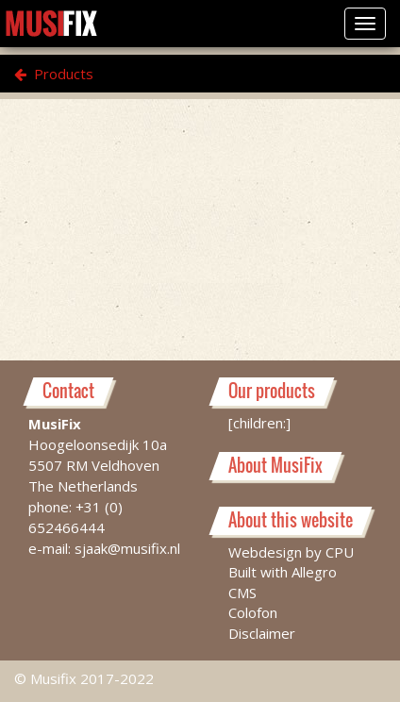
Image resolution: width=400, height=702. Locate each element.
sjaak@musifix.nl (127, 548)
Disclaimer (261, 633)
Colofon (252, 612)
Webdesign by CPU (291, 552)
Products (53, 73)
